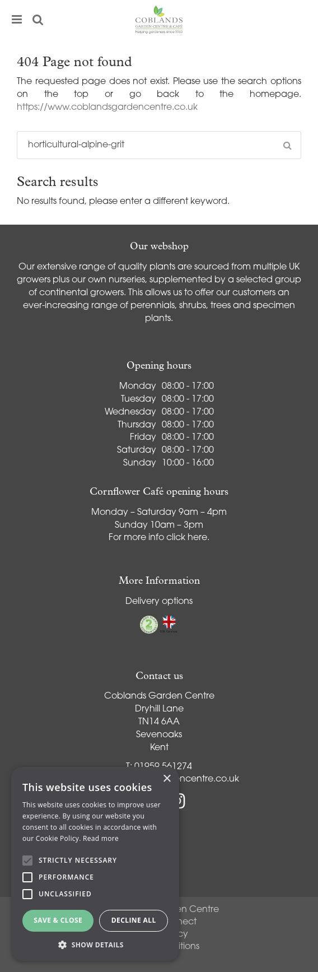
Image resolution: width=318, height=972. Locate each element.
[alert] (95, 864)
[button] (95, 944)
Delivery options (159, 601)
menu (16, 19)
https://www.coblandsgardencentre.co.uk (107, 107)
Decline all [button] (133, 920)
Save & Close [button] (58, 920)
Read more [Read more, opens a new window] (101, 838)
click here (186, 537)
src (38, 19)
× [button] (166, 779)
